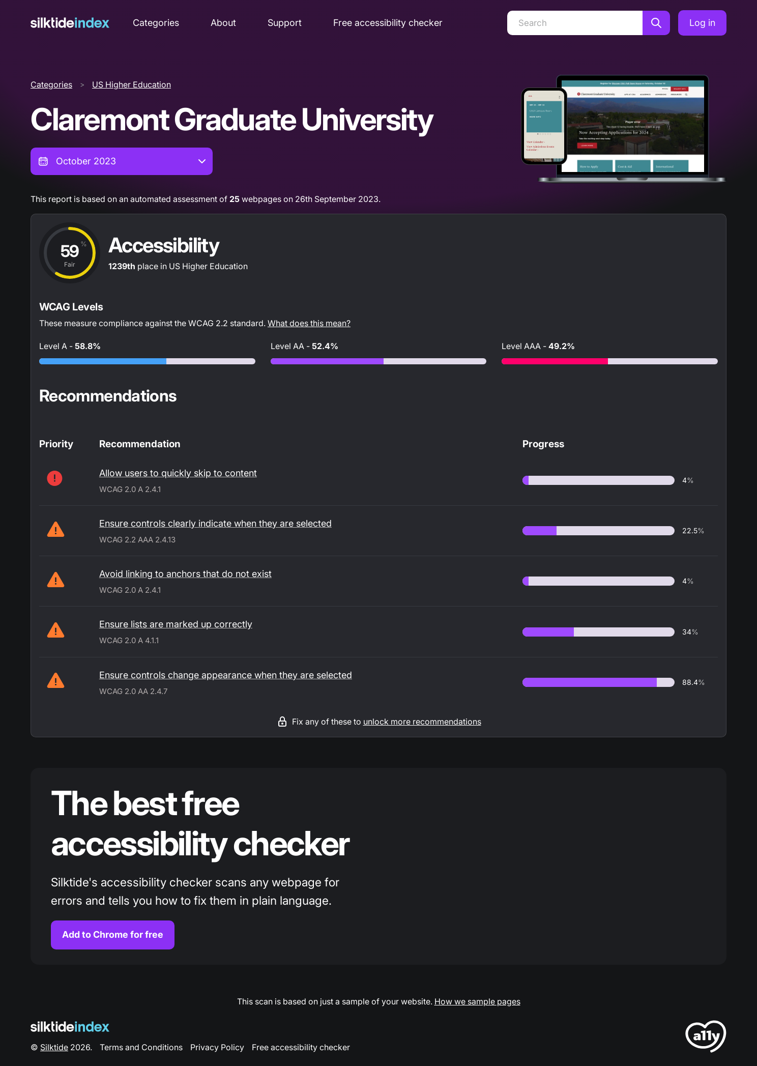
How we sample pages (477, 1001)
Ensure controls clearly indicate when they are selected (215, 523)
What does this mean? (309, 323)
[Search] (575, 23)
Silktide (54, 1047)
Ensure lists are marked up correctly (175, 624)
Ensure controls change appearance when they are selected (225, 675)
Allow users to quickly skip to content (178, 473)
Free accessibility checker (388, 22)
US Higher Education (131, 84)
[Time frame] (122, 161)
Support (285, 22)
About (223, 22)
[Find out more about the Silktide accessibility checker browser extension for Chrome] (378, 866)
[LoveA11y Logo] (705, 1038)
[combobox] (122, 161)
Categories (156, 22)
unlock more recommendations (422, 721)
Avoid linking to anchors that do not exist (185, 573)
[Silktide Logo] (70, 1026)
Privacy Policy (217, 1047)
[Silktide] (70, 22)
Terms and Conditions (141, 1047)
